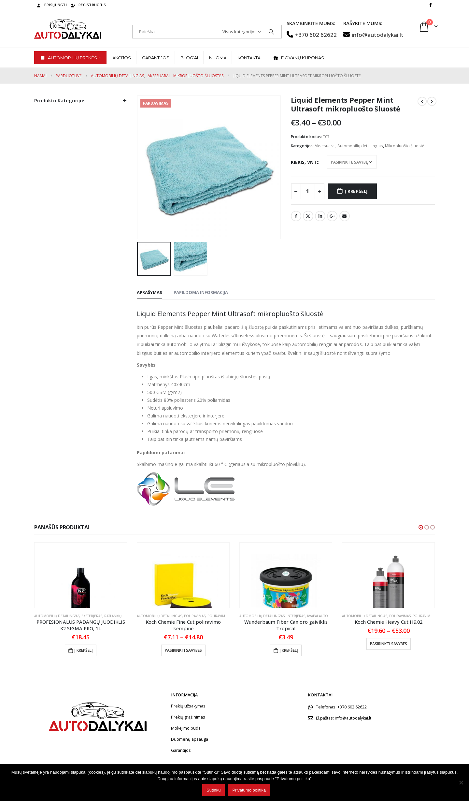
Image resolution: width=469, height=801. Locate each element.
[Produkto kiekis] (308, 191)
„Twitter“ (308, 216)
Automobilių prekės (68, 57)
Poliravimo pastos (430, 616)
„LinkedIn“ (320, 216)
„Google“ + (332, 216)
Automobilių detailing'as (360, 146)
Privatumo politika (249, 790)
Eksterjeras (91, 616)
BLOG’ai (189, 57)
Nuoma (217, 57)
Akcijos (121, 57)
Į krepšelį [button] (83, 650)
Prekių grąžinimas (188, 717)
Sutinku (213, 790)
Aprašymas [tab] (149, 292)
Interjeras (296, 616)
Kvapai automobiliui (325, 616)
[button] (421, 527)
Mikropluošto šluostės (406, 146)
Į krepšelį (356, 191)
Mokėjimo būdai (186, 728)
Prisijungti (51, 4)
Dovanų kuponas (298, 57)
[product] (81, 575)
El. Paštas (344, 216)
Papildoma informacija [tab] (201, 292)
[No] (461, 782)
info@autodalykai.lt (373, 34)
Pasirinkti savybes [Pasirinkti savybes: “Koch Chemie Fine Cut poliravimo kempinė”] (183, 650)
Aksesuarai (325, 146)
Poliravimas (195, 616)
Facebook (296, 216)
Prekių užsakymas (188, 706)
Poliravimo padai (222, 616)
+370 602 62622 (312, 34)
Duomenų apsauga (189, 739)
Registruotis (88, 4)
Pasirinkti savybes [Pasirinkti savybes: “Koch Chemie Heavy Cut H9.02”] (388, 644)
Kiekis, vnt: (304, 162)
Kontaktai (249, 57)
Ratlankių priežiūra (121, 616)
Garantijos (155, 57)
